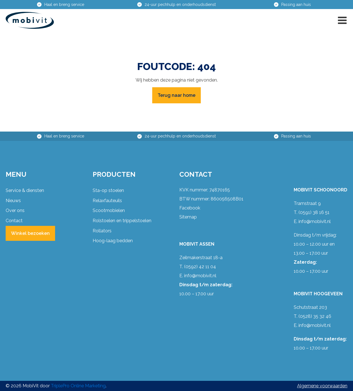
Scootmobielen (109, 210)
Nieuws (13, 200)
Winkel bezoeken (30, 233)
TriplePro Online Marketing (78, 385)
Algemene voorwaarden (322, 385)
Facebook (189, 208)
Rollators (102, 230)
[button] (342, 20)
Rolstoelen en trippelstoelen (122, 220)
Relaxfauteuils (107, 200)
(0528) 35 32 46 (314, 316)
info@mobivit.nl (200, 275)
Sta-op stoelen (108, 190)
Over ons (15, 210)
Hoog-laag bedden (113, 240)
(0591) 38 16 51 (314, 212)
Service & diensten (25, 190)
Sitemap (188, 217)
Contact (14, 220)
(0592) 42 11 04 (200, 266)
